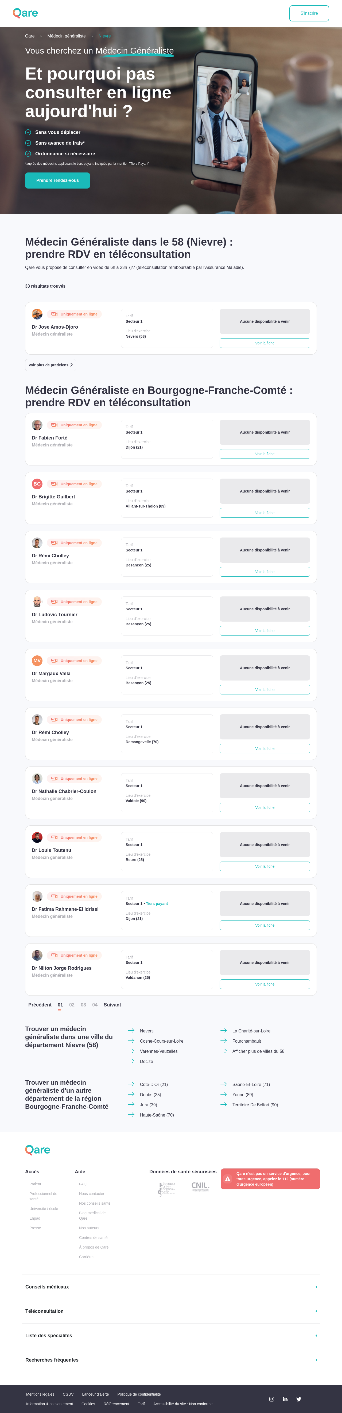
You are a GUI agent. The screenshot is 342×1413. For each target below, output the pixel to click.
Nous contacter (91, 1194)
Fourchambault (246, 1041)
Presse (35, 1228)
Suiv (112, 1005)
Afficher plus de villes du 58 (258, 1051)
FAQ (83, 1184)
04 (95, 1005)
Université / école (43, 1209)
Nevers (147, 1031)
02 (72, 1005)
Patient (35, 1184)
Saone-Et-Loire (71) (251, 1084)
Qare (30, 36)
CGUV (68, 1394)
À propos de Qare (94, 1247)
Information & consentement (49, 1404)
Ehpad (34, 1218)
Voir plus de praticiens (48, 365)
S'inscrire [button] (309, 13)
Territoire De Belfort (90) (255, 1105)
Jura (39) (148, 1105)
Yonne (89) (242, 1094)
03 (83, 1005)
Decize (146, 1061)
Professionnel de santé (43, 1196)
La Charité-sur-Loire (251, 1031)
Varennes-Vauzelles (159, 1051)
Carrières (87, 1257)
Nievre (105, 36)
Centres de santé (93, 1237)
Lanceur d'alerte (95, 1394)
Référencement (116, 1404)
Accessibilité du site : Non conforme (183, 1404)
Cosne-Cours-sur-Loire (162, 1041)
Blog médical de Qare (92, 1215)
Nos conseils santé (95, 1203)
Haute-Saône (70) (157, 1115)
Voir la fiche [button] (264, 343)
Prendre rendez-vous (57, 180)
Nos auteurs (89, 1228)
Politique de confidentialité (139, 1394)
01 (60, 1005)
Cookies (88, 1404)
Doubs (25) (150, 1094)
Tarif (141, 1404)
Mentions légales (40, 1394)
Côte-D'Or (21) (154, 1084)
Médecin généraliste (67, 36)
